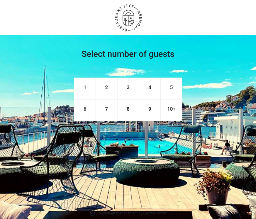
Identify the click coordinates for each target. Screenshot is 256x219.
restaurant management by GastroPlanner (133, 213)
